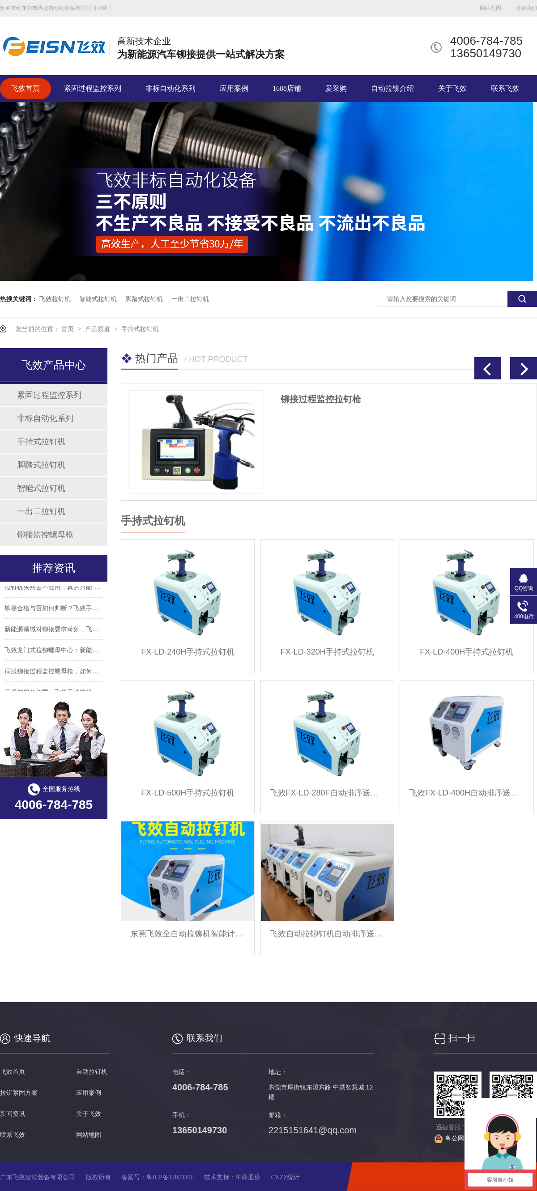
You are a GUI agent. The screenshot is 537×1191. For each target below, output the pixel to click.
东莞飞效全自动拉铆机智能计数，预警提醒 (187, 933)
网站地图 (490, 8)
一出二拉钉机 (190, 298)
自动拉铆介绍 (392, 88)
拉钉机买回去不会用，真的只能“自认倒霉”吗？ (69, 588)
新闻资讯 (12, 1113)
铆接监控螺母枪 (45, 534)
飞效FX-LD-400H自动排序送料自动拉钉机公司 (466, 792)
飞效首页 (25, 88)
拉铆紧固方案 (19, 1092)
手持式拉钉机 (140, 328)
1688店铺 (287, 88)
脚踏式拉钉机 (144, 298)
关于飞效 (452, 88)
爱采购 (336, 88)
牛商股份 (247, 1177)
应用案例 (234, 88)
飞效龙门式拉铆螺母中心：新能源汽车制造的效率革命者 (82, 651)
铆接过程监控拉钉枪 (321, 399)
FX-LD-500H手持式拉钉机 (187, 792)
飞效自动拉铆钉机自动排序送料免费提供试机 (327, 933)
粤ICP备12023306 (170, 1177)
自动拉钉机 (91, 1071)
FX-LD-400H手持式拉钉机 (466, 651)
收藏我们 (526, 8)
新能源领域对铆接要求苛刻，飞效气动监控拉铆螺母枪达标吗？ (92, 630)
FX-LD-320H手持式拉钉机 (327, 651)
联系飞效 (505, 88)
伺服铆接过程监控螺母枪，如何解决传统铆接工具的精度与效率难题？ (101, 672)
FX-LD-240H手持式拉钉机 (187, 651)
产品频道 (98, 328)
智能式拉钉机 (98, 298)
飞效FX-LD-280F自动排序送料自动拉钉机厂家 (327, 792)
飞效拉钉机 (55, 298)
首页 (68, 328)
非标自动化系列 (170, 88)
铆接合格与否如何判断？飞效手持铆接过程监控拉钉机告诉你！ (92, 609)
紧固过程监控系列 (92, 88)
